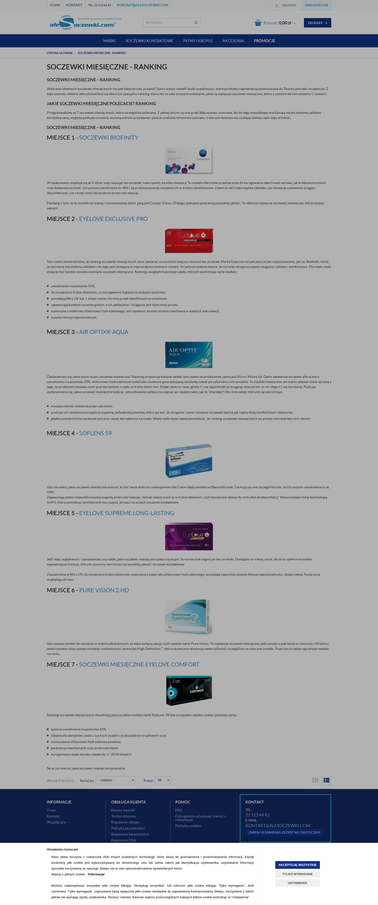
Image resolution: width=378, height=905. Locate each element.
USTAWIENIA (297, 883)
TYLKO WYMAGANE (297, 874)
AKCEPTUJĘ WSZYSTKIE (297, 865)
